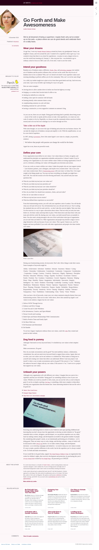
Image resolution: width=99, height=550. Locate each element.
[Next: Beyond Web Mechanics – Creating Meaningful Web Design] (96, 14)
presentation (37, 139)
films (56, 70)
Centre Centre (46, 469)
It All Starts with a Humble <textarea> (31, 517)
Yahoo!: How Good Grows (31, 392)
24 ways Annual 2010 (43, 461)
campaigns (71, 70)
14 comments (15, 45)
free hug (47, 384)
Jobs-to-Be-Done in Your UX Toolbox (54, 517)
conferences (59, 479)
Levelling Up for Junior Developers (77, 517)
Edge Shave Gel (28, 398)
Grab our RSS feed (5, 548)
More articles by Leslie (29, 486)
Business (16, 41)
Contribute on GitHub (26, 548)
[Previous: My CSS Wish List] (96, 8)
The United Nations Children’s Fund (60, 456)
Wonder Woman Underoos (45, 51)
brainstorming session (49, 173)
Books (52, 70)
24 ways (33, 3)
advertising (64, 70)
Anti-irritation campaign (41, 398)
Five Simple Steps (62, 461)
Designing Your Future (53, 495)
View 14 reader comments (30, 540)
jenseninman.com (53, 481)
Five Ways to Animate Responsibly (78, 495)
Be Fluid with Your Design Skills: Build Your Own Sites (31, 495)
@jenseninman (27, 483)
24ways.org (39, 446)
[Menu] (96, 3)
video (66, 333)
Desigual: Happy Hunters (31, 395)
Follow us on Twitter (15, 548)
